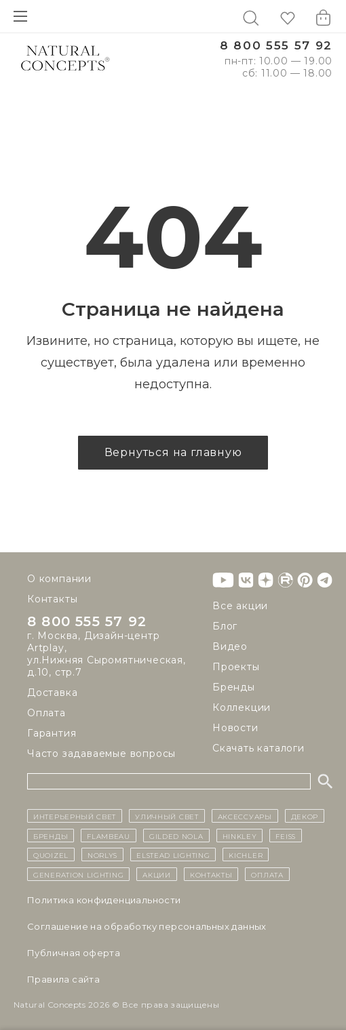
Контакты (52, 599)
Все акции (240, 606)
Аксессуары (245, 816)
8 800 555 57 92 (276, 45)
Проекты (236, 667)
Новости (235, 728)
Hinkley (240, 835)
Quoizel (51, 854)
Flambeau (108, 835)
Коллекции (241, 707)
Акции (156, 874)
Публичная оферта (73, 952)
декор (305, 816)
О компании (59, 579)
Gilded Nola (176, 835)
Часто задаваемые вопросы (101, 753)
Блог (224, 626)
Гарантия (51, 733)
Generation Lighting (78, 874)
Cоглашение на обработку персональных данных (147, 926)
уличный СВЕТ (166, 816)
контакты (211, 874)
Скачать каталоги (258, 748)
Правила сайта (63, 979)
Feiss (285, 835)
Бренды (233, 687)
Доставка (52, 692)
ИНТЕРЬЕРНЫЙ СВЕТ (74, 816)
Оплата (46, 713)
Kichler (246, 854)
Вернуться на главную (173, 452)
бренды (50, 835)
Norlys (102, 854)
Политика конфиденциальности (104, 899)
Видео (230, 646)
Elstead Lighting (173, 854)
